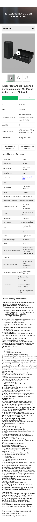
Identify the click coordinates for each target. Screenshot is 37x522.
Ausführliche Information (10, 148)
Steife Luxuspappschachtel (11, 513)
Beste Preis (10, 98)
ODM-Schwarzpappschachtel (20, 511)
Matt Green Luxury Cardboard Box (14, 516)
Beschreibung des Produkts (27, 148)
